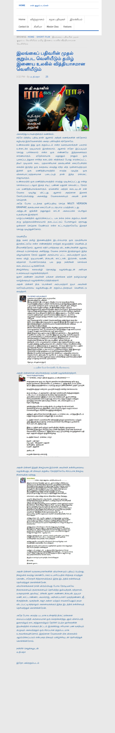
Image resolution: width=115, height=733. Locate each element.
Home (22, 5)
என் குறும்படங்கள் (39, 5)
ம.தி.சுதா (35, 76)
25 (47, 76)
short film (43, 37)
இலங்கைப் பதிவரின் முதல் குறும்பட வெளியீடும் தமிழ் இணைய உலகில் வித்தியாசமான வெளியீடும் (50, 61)
